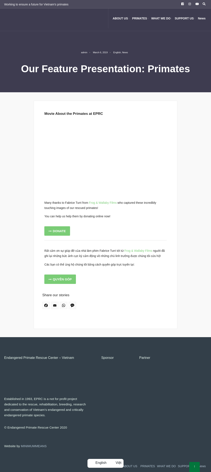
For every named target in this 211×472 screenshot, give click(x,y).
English (117, 52)
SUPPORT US (184, 18)
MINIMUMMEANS (34, 446)
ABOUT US (120, 18)
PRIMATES (139, 18)
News (202, 18)
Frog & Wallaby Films (103, 202)
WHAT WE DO (160, 18)
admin (84, 52)
